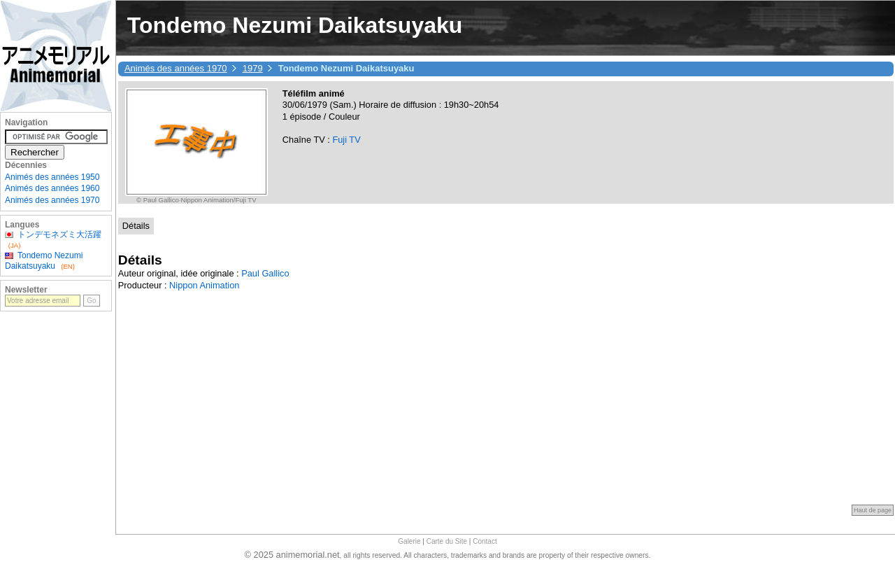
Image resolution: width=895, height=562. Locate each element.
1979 (253, 68)
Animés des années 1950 (52, 177)
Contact (484, 541)
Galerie (409, 541)
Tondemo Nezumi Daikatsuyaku (44, 260)
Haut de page (873, 510)
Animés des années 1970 (175, 68)
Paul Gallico (265, 273)
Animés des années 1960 (52, 188)
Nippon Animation (204, 285)
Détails (136, 225)
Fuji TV (346, 139)
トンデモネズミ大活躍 (59, 234)
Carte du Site (447, 541)
